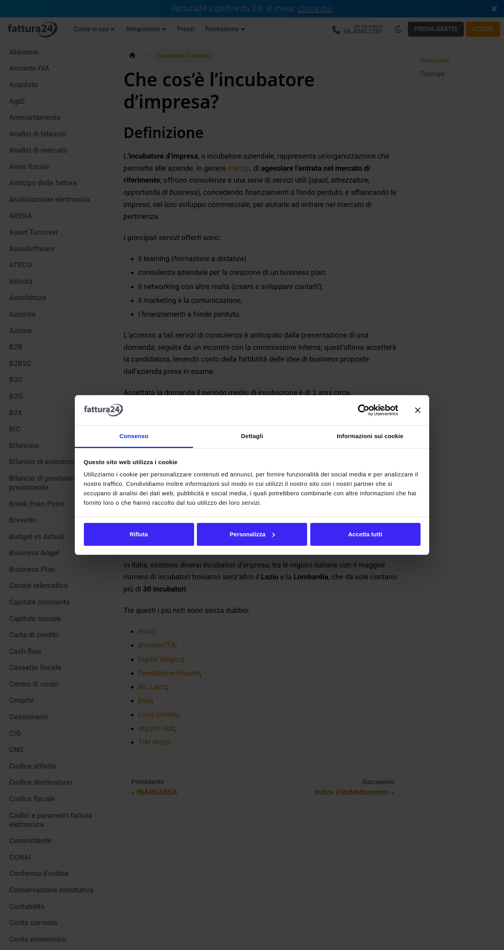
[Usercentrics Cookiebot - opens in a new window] (363, 410)
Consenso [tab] (133, 436)
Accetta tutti (365, 534)
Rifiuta (139, 534)
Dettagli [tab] (252, 436)
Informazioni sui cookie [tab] (370, 436)
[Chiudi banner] (418, 410)
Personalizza (252, 534)
